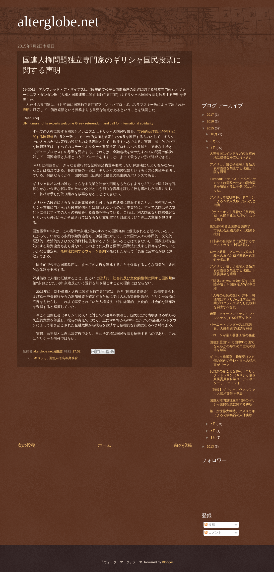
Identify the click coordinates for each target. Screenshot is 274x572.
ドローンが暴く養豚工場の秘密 (232, 335)
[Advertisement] (104, 405)
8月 (213, 141)
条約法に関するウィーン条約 (83, 251)
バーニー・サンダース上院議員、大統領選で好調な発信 (231, 326)
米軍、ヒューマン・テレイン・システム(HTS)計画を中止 (232, 315)
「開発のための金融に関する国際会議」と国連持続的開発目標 (233, 284)
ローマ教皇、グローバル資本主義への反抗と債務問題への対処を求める (233, 255)
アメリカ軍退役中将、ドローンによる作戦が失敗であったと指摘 (233, 201)
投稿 (210, 524)
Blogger (167, 562)
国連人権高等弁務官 (63, 358)
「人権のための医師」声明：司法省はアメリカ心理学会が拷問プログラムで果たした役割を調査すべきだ (233, 301)
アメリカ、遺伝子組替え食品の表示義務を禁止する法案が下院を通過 (233, 168)
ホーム (104, 445)
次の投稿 (26, 445)
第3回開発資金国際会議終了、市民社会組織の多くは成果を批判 (233, 230)
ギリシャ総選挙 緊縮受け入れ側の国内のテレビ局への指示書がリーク (233, 360)
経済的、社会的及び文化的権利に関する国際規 (135, 278)
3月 (213, 437)
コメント (213, 532)
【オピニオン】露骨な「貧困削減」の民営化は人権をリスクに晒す (233, 216)
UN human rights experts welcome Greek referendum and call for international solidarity (88, 123)
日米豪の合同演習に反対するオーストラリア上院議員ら (232, 243)
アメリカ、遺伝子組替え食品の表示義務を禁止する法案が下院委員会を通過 (233, 270)
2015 (211, 128)
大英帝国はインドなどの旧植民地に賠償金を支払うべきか (232, 155)
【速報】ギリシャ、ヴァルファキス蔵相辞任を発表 (232, 391)
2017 (211, 114)
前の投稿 (183, 445)
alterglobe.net (58, 21)
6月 (213, 424)
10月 (214, 134)
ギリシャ (40, 358)
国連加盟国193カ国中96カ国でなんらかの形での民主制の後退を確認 (233, 346)
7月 (213, 148)
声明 (26, 110)
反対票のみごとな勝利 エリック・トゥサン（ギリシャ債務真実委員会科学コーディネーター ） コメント (233, 377)
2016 (211, 121)
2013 (211, 446)
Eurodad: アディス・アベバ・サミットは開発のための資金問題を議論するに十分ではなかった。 (233, 184)
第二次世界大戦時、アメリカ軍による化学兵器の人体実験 (232, 413)
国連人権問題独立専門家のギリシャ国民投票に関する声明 (232, 402)
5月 (213, 431)
